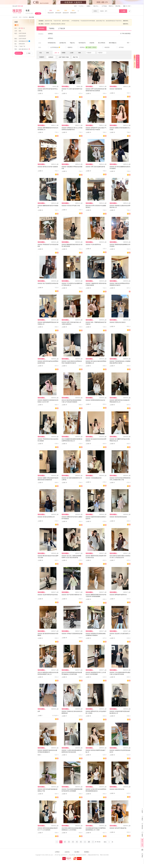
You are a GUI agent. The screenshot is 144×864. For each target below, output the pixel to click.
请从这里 (17, 6)
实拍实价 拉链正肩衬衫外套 (117, 789)
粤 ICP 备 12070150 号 (61, 855)
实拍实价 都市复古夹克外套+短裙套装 (48, 166)
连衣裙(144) (63, 42)
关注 (39, 13)
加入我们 (76, 852)
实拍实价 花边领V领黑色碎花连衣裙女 (48, 594)
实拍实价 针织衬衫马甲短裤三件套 (71, 205)
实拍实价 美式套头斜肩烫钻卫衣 (46, 517)
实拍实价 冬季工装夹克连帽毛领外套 (95, 166)
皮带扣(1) (50, 38)
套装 (20, 31)
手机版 (104, 6)
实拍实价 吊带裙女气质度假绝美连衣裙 (72, 633)
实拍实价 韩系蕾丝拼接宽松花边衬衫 (95, 400)
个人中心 (82, 6)
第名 (22, 28)
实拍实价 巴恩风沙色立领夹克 (118, 322)
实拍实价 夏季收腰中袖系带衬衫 (118, 594)
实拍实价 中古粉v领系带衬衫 (93, 244)
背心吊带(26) (101, 42)
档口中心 (97, 6)
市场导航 (25, 17)
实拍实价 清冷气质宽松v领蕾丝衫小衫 (72, 594)
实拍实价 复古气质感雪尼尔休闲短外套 (48, 283)
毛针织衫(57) (82, 42)
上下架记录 (61, 28)
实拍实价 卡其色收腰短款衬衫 (94, 478)
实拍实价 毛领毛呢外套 (116, 89)
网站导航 (119, 6)
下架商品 (51, 28)
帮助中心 (111, 6)
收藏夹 (89, 6)
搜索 (123, 11)
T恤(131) (72, 42)
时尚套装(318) (52, 42)
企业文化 (67, 852)
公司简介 (57, 852)
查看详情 (126, 21)
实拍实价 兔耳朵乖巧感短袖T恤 (118, 828)
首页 (75, 6)
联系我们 (86, 852)
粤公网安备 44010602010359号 (77, 855)
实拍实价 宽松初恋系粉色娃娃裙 (118, 517)
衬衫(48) (92, 42)
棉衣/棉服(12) (112, 42)
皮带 (39, 711)
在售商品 (41, 28)
